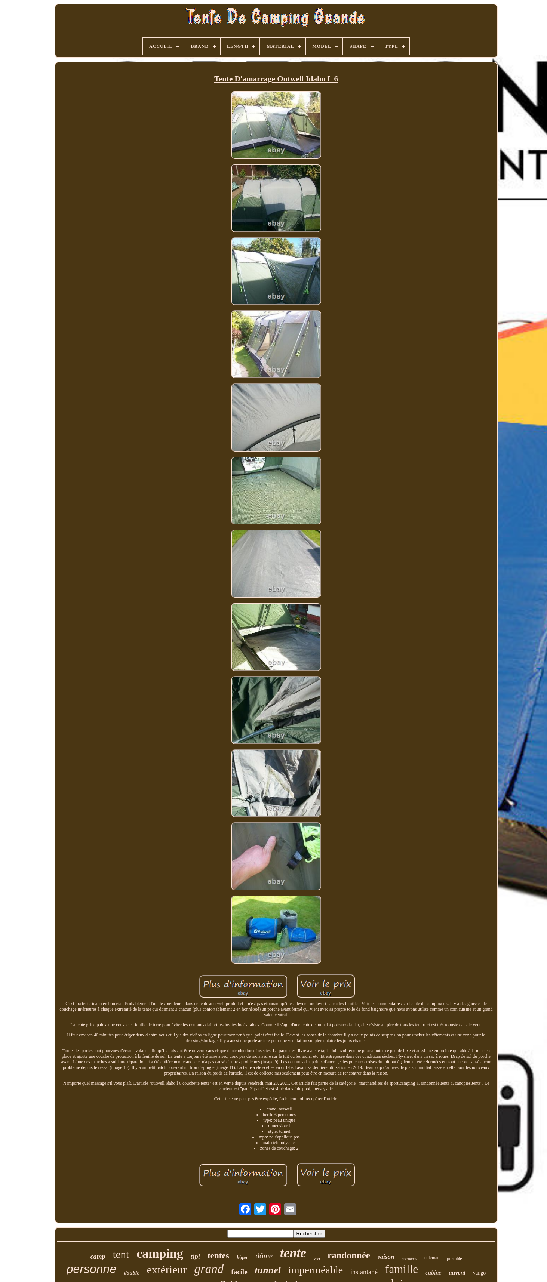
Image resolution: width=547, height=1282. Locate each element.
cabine (433, 1272)
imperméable (315, 1270)
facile (239, 1272)
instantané (364, 1272)
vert (317, 1258)
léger (242, 1257)
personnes (409, 1259)
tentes (218, 1255)
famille (401, 1269)
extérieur (167, 1269)
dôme (264, 1255)
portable (454, 1258)
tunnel (268, 1270)
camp (97, 1256)
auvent (457, 1272)
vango (479, 1273)
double (131, 1273)
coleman (432, 1257)
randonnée (349, 1255)
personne (91, 1269)
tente (293, 1253)
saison (386, 1256)
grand (209, 1269)
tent (121, 1254)
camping (159, 1253)
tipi (195, 1256)
